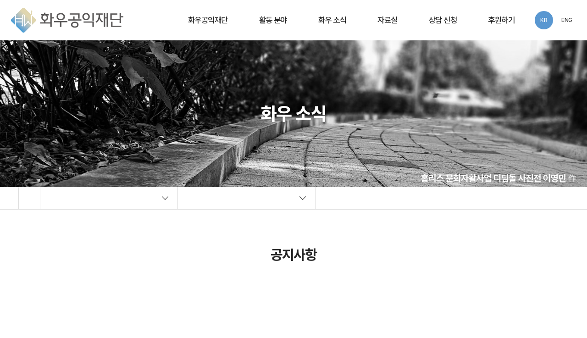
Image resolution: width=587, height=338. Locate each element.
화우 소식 (332, 20)
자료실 (387, 20)
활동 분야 (273, 20)
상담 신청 (443, 20)
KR (543, 20)
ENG (566, 20)
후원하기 (501, 20)
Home (29, 198)
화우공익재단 (208, 20)
